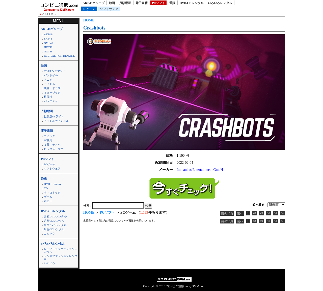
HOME (88, 20)
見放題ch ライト (54, 116)
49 (261, 213)
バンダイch (51, 75)
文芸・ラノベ (52, 144)
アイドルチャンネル (56, 120)
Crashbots (94, 27)
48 (254, 213)
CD (46, 188)
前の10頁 (227, 213)
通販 (172, 3)
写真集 (48, 140)
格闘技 (48, 96)
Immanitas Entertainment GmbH (200, 170)
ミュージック (52, 92)
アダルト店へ (49, 14)
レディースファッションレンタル (60, 250)
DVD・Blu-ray (52, 183)
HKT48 (48, 47)
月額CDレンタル (54, 220)
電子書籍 (142, 3)
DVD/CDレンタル (192, 3)
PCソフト (158, 3)
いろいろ (49, 263)
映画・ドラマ (52, 88)
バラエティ (51, 101)
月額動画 (125, 3)
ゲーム (48, 196)
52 (282, 213)
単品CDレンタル (54, 229)
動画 (112, 3)
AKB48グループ (93, 3)
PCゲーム (89, 9)
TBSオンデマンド (55, 71)
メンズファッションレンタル (60, 257)
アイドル (49, 83)
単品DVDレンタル (55, 225)
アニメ (48, 79)
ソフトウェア (109, 9)
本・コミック (52, 192)
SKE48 (48, 38)
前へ (240, 213)
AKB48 (48, 34)
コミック (49, 136)
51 (275, 213)
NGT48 (48, 51)
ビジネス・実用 (53, 148)
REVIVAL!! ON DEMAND (59, 55)
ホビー (48, 201)
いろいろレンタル (220, 3)
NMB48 (48, 42)
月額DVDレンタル (55, 216)
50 (268, 213)
